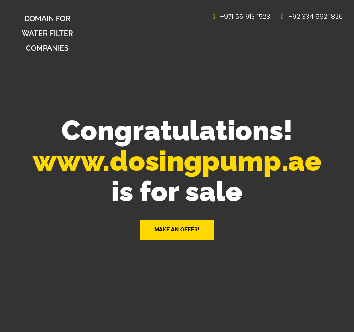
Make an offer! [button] (177, 229)
